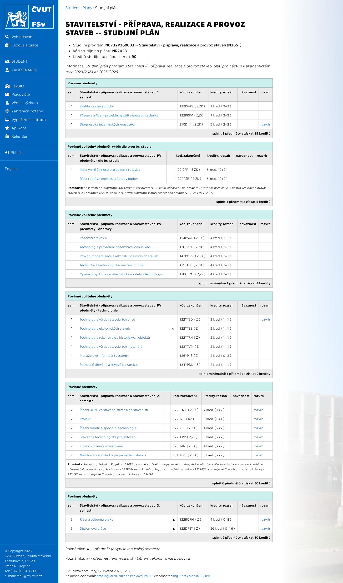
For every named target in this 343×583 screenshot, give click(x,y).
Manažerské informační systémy (104, 355)
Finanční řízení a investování (101, 446)
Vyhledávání (19, 36)
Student (73, 7)
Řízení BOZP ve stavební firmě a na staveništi (114, 410)
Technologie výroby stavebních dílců (107, 319)
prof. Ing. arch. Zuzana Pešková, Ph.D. (123, 576)
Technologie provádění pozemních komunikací (115, 247)
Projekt (85, 419)
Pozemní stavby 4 (93, 238)
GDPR (206, 576)
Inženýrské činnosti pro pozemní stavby (110, 169)
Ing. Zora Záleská (186, 576)
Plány (87, 7)
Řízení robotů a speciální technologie (108, 428)
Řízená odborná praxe (96, 519)
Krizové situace (21, 45)
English (11, 168)
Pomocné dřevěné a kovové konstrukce (109, 364)
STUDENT (16, 61)
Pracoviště (17, 94)
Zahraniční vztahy (24, 111)
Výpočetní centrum (25, 119)
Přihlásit (15, 152)
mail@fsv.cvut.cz (29, 576)
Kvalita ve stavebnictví (97, 106)
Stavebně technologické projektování (108, 437)
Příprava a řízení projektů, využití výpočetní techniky (119, 115)
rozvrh (265, 124)
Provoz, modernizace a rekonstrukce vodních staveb (119, 256)
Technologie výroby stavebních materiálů (111, 346)
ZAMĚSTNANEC (21, 69)
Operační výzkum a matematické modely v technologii (121, 274)
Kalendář (16, 136)
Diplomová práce (93, 528)
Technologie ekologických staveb (105, 328)
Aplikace (15, 128)
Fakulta (15, 86)
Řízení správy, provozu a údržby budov (109, 178)
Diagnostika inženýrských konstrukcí (107, 124)
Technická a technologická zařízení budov (111, 265)
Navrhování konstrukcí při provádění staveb (113, 455)
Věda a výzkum (21, 102)
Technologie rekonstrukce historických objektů (115, 337)
